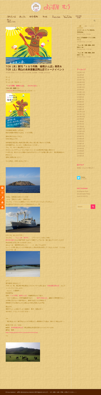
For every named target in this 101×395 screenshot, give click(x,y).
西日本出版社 (32, 86)
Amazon (10, 91)
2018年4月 (80, 102)
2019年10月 (81, 87)
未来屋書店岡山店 (53, 286)
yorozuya (47, 73)
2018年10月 (81, 94)
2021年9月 (80, 77)
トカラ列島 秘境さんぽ (15, 86)
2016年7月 (80, 136)
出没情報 (34, 73)
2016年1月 (80, 144)
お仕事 (29, 73)
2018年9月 (80, 97)
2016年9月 (80, 134)
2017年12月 (81, 112)
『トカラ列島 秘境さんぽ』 (18, 295)
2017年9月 (80, 119)
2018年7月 (80, 99)
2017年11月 (81, 114)
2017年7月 (80, 124)
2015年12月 (81, 146)
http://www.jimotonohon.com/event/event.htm (22, 332)
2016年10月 (81, 131)
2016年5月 (80, 139)
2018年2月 (80, 107)
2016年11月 (81, 129)
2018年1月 (80, 109)
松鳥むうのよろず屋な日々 (86, 168)
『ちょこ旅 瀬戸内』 (22, 238)
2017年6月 (80, 126)
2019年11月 (81, 85)
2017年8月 (80, 121)
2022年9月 (80, 75)
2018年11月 (81, 92)
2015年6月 (80, 153)
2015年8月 (80, 151)
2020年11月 (81, 80)
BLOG (24, 73)
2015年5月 (80, 156)
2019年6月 (80, 90)
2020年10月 (81, 82)
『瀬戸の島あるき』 (42, 298)
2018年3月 (80, 104)
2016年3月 (80, 141)
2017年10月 (81, 117)
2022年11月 (81, 72)
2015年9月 (80, 148)
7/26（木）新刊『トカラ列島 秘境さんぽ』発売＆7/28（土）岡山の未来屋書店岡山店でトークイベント (35, 68)
